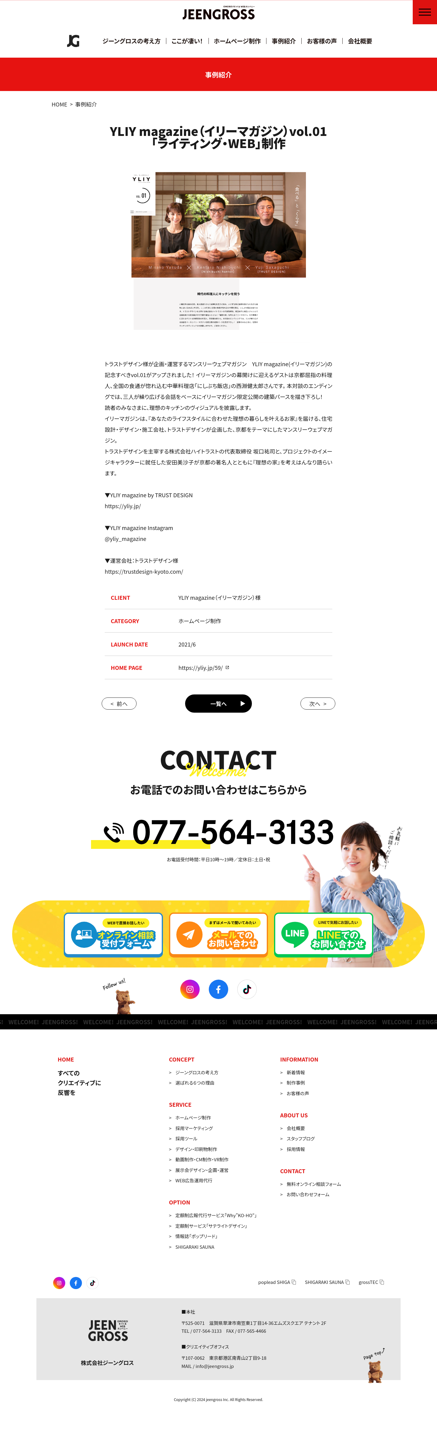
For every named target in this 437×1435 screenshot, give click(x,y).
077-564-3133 (207, 1331)
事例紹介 (284, 40)
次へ (314, 703)
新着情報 (296, 1072)
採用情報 (296, 1149)
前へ (122, 703)
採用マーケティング (194, 1128)
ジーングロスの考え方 (132, 40)
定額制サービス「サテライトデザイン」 (211, 1226)
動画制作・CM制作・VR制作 (202, 1159)
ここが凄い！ (187, 40)
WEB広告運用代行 (193, 1180)
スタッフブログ (301, 1138)
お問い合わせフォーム (308, 1194)
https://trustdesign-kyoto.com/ (144, 571)
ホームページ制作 (237, 40)
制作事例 (296, 1082)
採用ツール (186, 1138)
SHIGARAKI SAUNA (194, 1247)
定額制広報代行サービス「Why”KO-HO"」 (216, 1215)
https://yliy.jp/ (123, 506)
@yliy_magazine (125, 538)
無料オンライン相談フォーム (314, 1184)
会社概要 (360, 40)
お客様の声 (322, 40)
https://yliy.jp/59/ (200, 667)
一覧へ (218, 703)
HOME (59, 104)
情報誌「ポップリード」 (196, 1236)
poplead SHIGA (274, 1282)
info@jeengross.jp (214, 1366)
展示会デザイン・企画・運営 (202, 1170)
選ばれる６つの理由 (195, 1082)
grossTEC (368, 1282)
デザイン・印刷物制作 (196, 1149)
